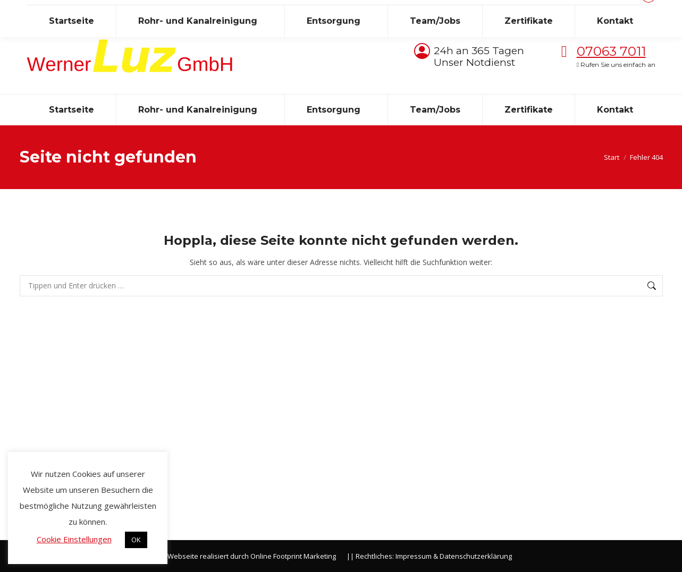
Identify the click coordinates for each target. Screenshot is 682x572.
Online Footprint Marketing (293, 556)
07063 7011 (611, 51)
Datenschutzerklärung (476, 556)
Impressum (413, 556)
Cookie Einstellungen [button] (74, 539)
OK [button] (136, 539)
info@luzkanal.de (107, 10)
